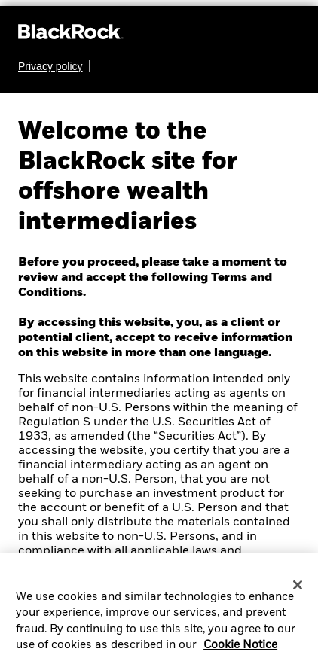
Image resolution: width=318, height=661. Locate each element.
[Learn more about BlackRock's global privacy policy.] (54, 66)
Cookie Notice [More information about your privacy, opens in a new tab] (240, 650)
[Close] (297, 590)
